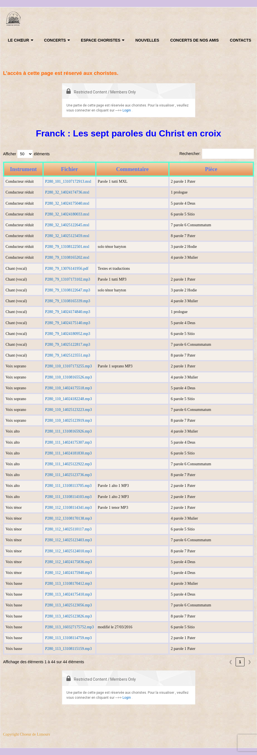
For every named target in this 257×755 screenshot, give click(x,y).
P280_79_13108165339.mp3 (67, 301)
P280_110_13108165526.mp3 (68, 377)
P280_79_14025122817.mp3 (67, 344)
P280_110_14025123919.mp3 (68, 420)
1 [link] (240, 662)
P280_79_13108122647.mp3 (67, 290)
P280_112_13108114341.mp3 (68, 507)
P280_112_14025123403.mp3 (68, 540)
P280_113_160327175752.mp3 (69, 627)
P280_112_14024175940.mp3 (68, 573)
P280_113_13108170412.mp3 (68, 583)
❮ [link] (230, 662)
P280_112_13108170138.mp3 (68, 518)
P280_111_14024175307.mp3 (68, 442)
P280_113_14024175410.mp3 (68, 594)
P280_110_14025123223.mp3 (68, 410)
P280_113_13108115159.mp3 (68, 649)
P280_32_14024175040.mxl (67, 203)
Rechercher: (190, 153)
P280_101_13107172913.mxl (68, 181)
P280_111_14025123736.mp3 (68, 475)
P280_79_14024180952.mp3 (67, 334)
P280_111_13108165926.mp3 (68, 431)
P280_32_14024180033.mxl (67, 214)
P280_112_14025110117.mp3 (68, 529)
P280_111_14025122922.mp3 (68, 464)
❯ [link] (249, 662)
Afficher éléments (26, 154)
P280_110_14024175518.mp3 (68, 388)
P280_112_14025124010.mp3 (68, 551)
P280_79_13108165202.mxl (67, 257)
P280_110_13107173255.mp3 (68, 366)
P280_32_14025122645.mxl (67, 225)
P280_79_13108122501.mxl (67, 247)
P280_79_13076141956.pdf (66, 268)
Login (127, 110)
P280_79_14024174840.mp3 (67, 312)
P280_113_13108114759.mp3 (68, 638)
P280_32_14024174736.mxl (67, 192)
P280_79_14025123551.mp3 (67, 355)
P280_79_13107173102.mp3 (67, 279)
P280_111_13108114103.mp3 (68, 497)
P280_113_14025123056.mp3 (68, 605)
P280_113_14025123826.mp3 (68, 616)
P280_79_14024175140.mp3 (67, 323)
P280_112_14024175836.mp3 (68, 562)
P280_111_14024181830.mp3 (68, 453)
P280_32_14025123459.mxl (67, 236)
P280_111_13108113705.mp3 (68, 486)
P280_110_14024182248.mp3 (68, 399)
